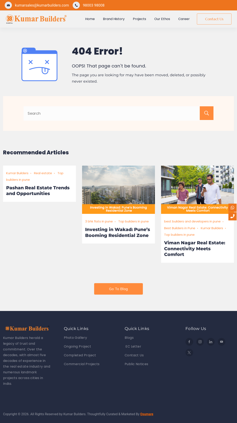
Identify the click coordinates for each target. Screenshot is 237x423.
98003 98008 (94, 5)
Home (90, 19)
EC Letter (133, 346)
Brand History (114, 19)
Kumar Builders (17, 173)
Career (184, 19)
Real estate (43, 173)
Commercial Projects (82, 364)
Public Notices (136, 364)
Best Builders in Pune (179, 228)
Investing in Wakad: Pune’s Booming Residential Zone (117, 232)
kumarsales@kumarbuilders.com (42, 5)
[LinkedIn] (211, 342)
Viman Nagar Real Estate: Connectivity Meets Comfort (194, 248)
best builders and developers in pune (192, 221)
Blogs (129, 337)
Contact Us (214, 19)
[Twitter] (189, 353)
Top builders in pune (133, 221)
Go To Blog (118, 288)
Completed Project (80, 355)
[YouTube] (222, 342)
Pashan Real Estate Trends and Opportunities (38, 190)
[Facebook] (189, 342)
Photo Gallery (75, 337)
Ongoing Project (77, 346)
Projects (139, 19)
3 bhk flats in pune (99, 221)
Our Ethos (162, 19)
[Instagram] (200, 342)
